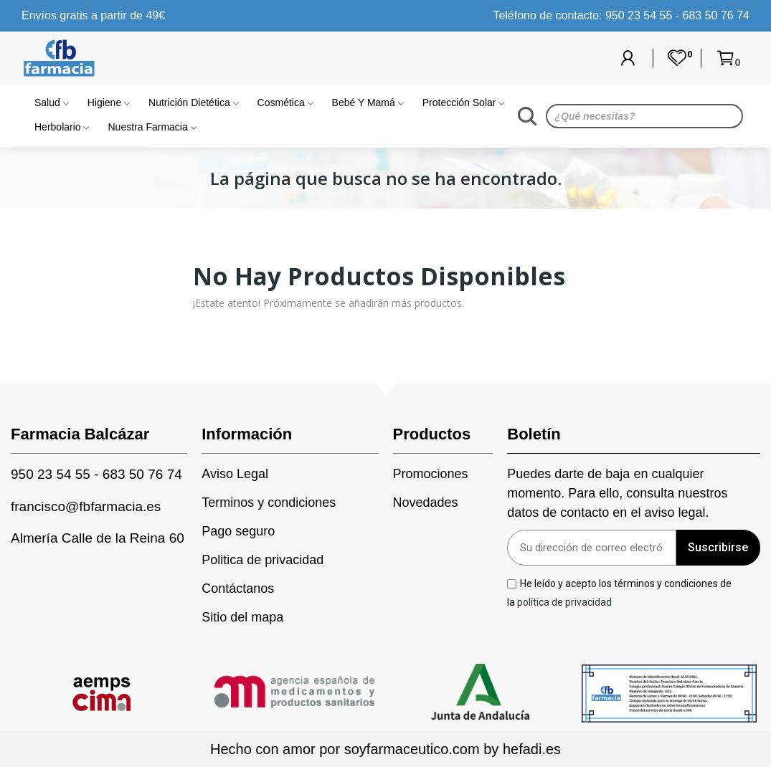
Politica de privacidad (262, 560)
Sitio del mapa (242, 617)
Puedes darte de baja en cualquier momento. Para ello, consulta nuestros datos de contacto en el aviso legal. (617, 493)
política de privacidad (564, 601)
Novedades (425, 502)
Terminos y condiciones (269, 502)
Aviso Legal (235, 474)
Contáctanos (238, 588)
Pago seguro (238, 531)
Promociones (430, 474)
